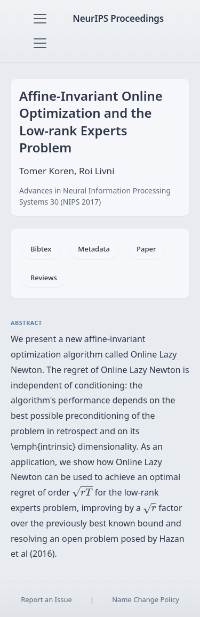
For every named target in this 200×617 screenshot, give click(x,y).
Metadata (94, 249)
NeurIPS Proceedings (118, 18)
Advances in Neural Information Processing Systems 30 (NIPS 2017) (95, 196)
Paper (146, 249)
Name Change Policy (145, 599)
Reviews (43, 277)
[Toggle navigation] (40, 18)
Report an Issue (46, 599)
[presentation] (82, 491)
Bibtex (40, 249)
